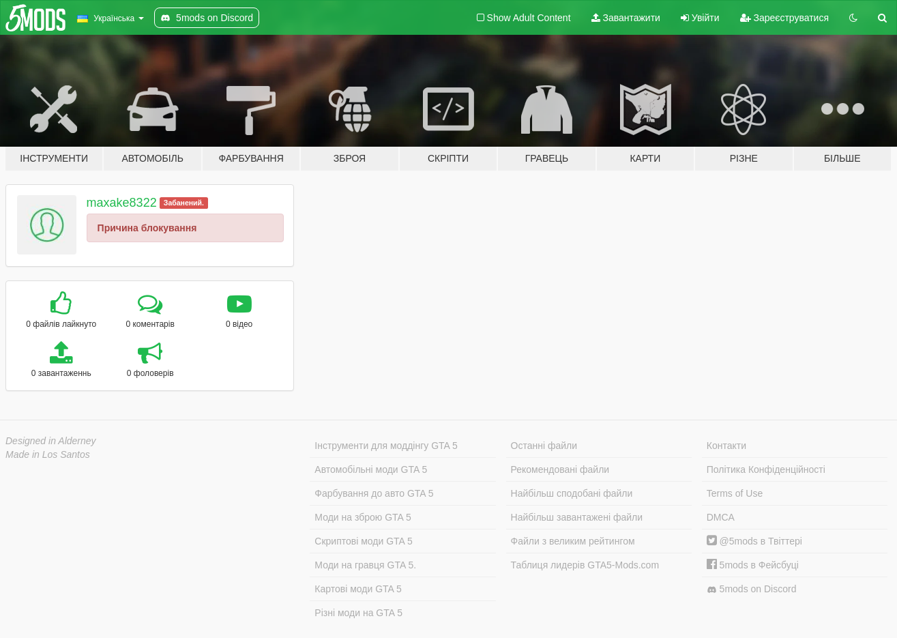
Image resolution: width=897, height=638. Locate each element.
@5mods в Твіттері (754, 541)
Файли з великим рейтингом (573, 541)
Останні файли (544, 445)
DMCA (721, 517)
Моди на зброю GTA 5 (362, 517)
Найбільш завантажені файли (577, 517)
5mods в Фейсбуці (753, 565)
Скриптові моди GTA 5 (363, 541)
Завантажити (625, 17)
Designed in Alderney (50, 440)
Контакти (726, 445)
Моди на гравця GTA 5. (365, 565)
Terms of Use (735, 493)
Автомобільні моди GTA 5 (370, 469)
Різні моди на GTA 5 (358, 612)
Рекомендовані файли (560, 469)
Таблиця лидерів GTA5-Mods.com (585, 565)
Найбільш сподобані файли (572, 493)
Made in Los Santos (47, 454)
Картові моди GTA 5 (358, 588)
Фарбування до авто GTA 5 (373, 493)
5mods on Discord (752, 589)
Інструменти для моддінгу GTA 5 (386, 445)
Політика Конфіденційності (766, 469)
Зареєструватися (784, 17)
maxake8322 (122, 202)
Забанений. (184, 203)
